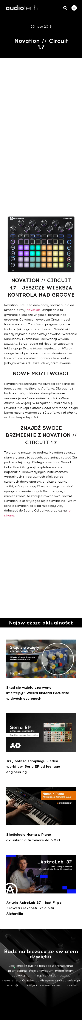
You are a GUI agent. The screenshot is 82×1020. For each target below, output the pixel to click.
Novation (33, 310)
